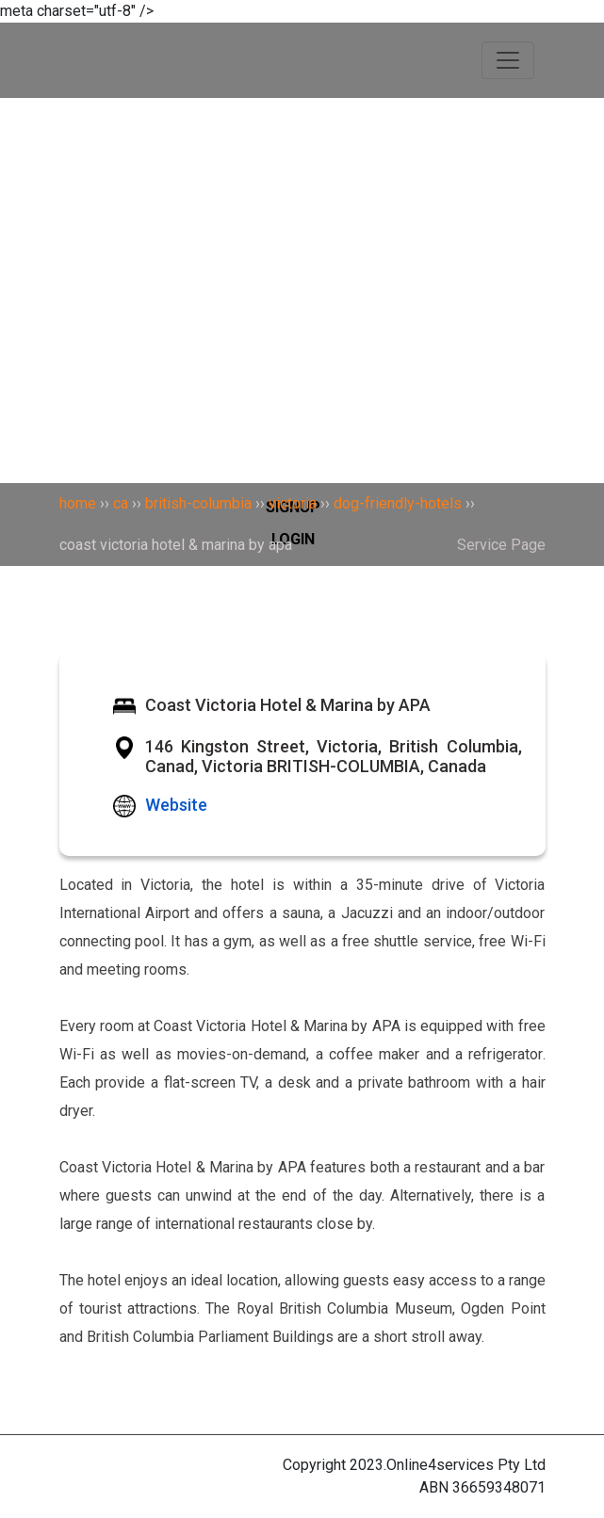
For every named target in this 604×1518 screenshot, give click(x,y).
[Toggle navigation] (508, 60)
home (77, 503)
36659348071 (499, 1487)
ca (120, 503)
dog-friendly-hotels (398, 503)
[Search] (302, 145)
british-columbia (198, 503)
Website (176, 805)
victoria (293, 503)
